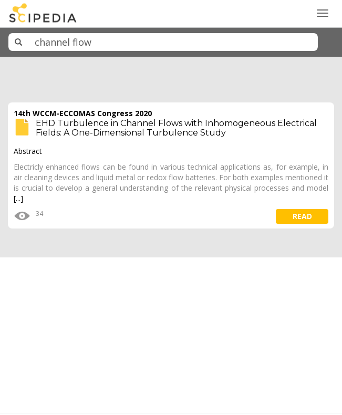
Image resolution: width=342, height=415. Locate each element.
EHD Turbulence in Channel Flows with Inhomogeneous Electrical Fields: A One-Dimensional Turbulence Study (176, 128)
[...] (18, 198)
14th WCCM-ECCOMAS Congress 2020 (83, 113)
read (302, 216)
